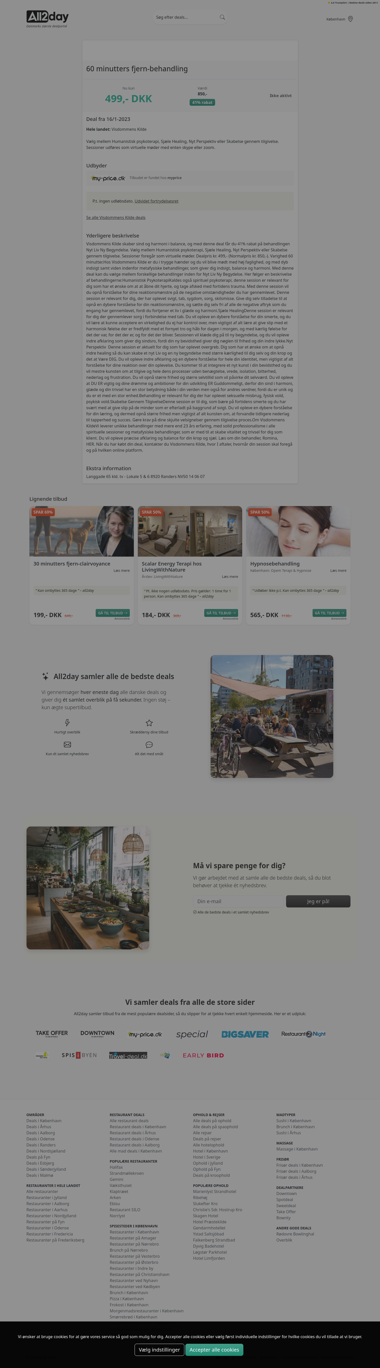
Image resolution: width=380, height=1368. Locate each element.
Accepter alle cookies (214, 1349)
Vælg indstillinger (159, 1349)
